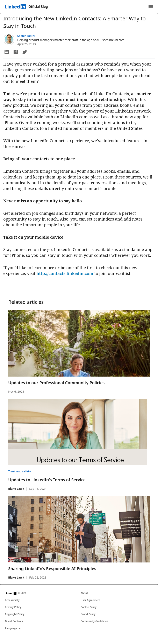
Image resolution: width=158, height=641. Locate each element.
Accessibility (12, 600)
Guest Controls (14, 621)
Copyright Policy (14, 614)
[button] (6, 52)
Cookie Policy (88, 607)
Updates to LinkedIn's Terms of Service (47, 480)
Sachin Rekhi (26, 36)
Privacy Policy (13, 607)
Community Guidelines (94, 621)
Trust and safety (19, 471)
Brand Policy (88, 614)
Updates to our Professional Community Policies (56, 382)
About (84, 593)
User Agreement (90, 600)
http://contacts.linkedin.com (64, 273)
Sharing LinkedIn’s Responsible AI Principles (52, 568)
